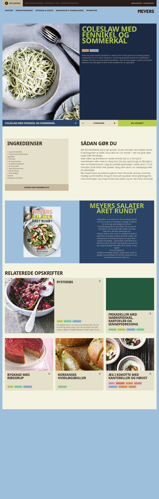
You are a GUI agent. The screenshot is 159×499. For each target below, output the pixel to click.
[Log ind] (12, 3)
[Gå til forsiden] (123, 11)
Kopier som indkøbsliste (36, 187)
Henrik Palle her (122, 257)
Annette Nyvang (124, 255)
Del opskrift (137, 123)
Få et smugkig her (116, 250)
